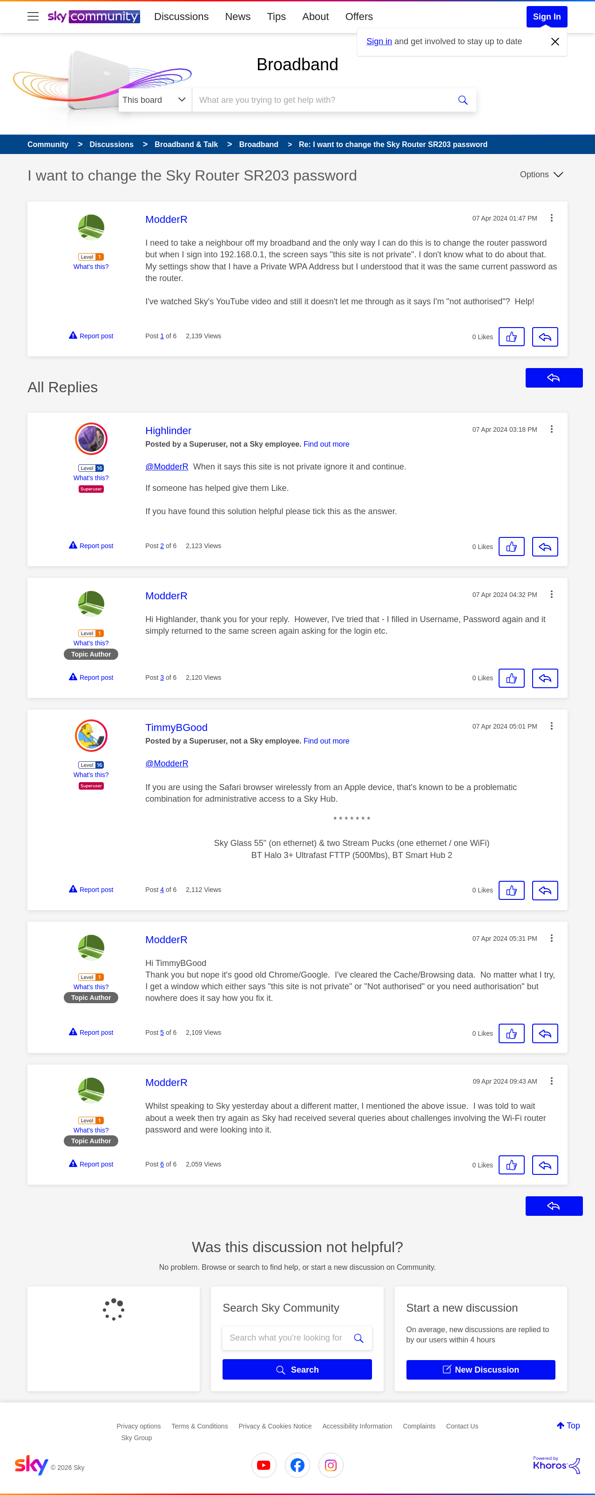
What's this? (91, 266)
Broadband (297, 64)
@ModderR (166, 466)
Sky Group (137, 1437)
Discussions (181, 16)
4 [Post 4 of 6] (162, 889)
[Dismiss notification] (555, 41)
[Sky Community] (94, 17)
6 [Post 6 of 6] (162, 1164)
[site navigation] (33, 16)
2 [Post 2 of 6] (162, 546)
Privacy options (139, 1426)
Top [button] (573, 1425)
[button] (551, 217)
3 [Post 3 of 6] (162, 677)
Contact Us (462, 1426)
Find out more (327, 444)
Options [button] (534, 174)
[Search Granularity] (155, 100)
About (315, 16)
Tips (276, 16)
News (237, 16)
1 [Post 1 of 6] (162, 336)
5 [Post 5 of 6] (162, 1032)
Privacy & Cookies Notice (274, 1426)
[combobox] (320, 100)
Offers (359, 16)
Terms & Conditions (199, 1426)
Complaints (419, 1426)
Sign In (547, 16)
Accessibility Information (357, 1426)
